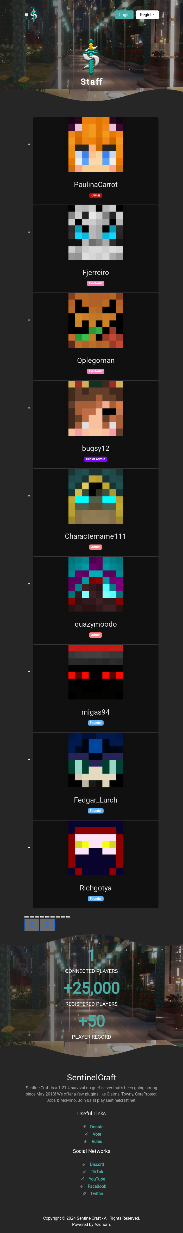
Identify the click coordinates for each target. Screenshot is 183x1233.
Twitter (93, 1193)
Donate (92, 1126)
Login (124, 14)
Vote (93, 1134)
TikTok (93, 1171)
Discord (93, 1164)
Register (147, 14)
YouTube (93, 1179)
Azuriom (102, 1224)
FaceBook (93, 1186)
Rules (93, 1141)
